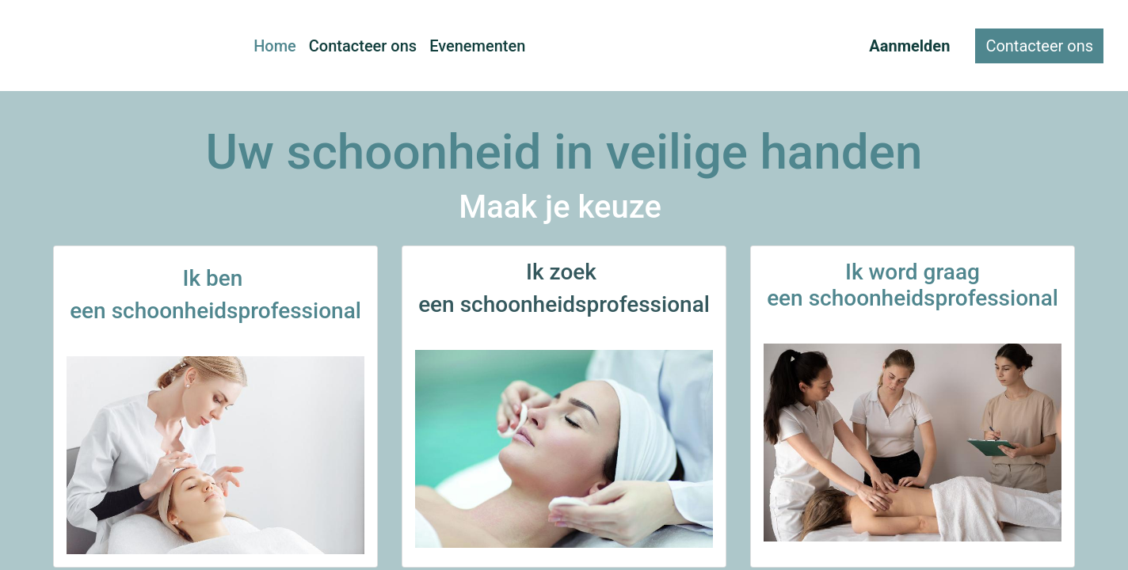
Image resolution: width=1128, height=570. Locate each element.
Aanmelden (909, 45)
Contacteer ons (1039, 45)
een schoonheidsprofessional (564, 304)
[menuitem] (275, 46)
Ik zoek (564, 272)
